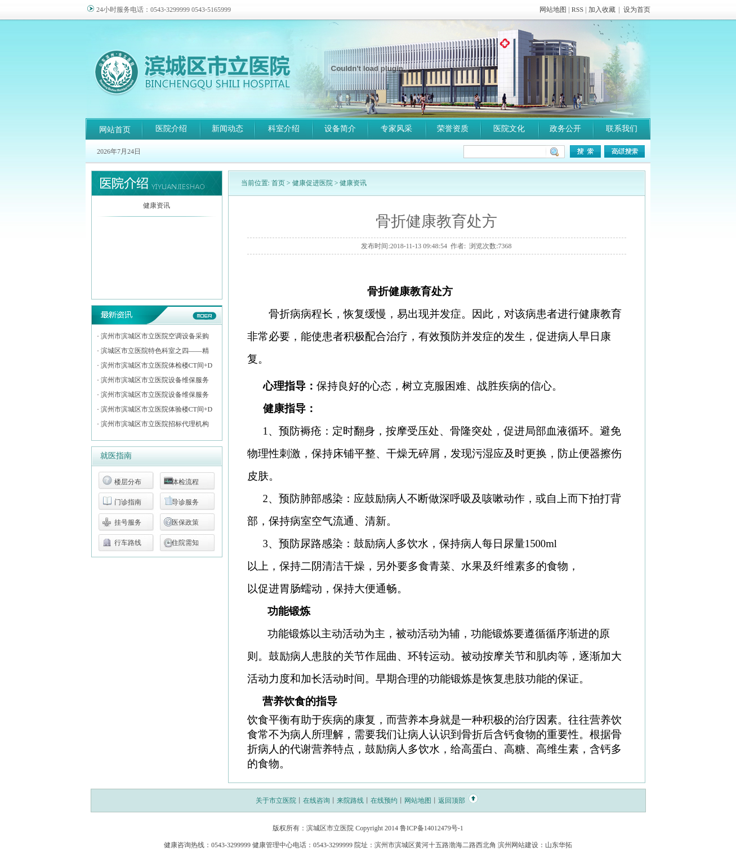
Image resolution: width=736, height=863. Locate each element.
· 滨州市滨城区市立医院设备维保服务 (153, 380)
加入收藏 (601, 10)
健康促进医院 (312, 183)
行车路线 (127, 543)
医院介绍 (171, 128)
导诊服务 (185, 502)
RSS (577, 10)
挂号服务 (127, 522)
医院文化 (509, 128)
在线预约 (384, 800)
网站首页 (115, 130)
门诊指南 (127, 502)
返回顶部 (451, 800)
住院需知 (185, 543)
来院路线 (350, 800)
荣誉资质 (453, 128)
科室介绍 (284, 128)
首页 (278, 183)
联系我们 (621, 128)
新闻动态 (227, 128)
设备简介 (340, 128)
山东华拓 (558, 845)
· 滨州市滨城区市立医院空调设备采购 (153, 336)
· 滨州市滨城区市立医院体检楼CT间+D (155, 365)
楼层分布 (127, 482)
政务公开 (565, 128)
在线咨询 (316, 800)
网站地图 (553, 10)
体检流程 (185, 482)
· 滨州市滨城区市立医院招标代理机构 (153, 424)
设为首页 (636, 10)
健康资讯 (156, 205)
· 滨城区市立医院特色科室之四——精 (153, 351)
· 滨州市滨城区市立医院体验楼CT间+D (155, 409)
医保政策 (185, 522)
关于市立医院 (276, 800)
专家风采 (396, 128)
